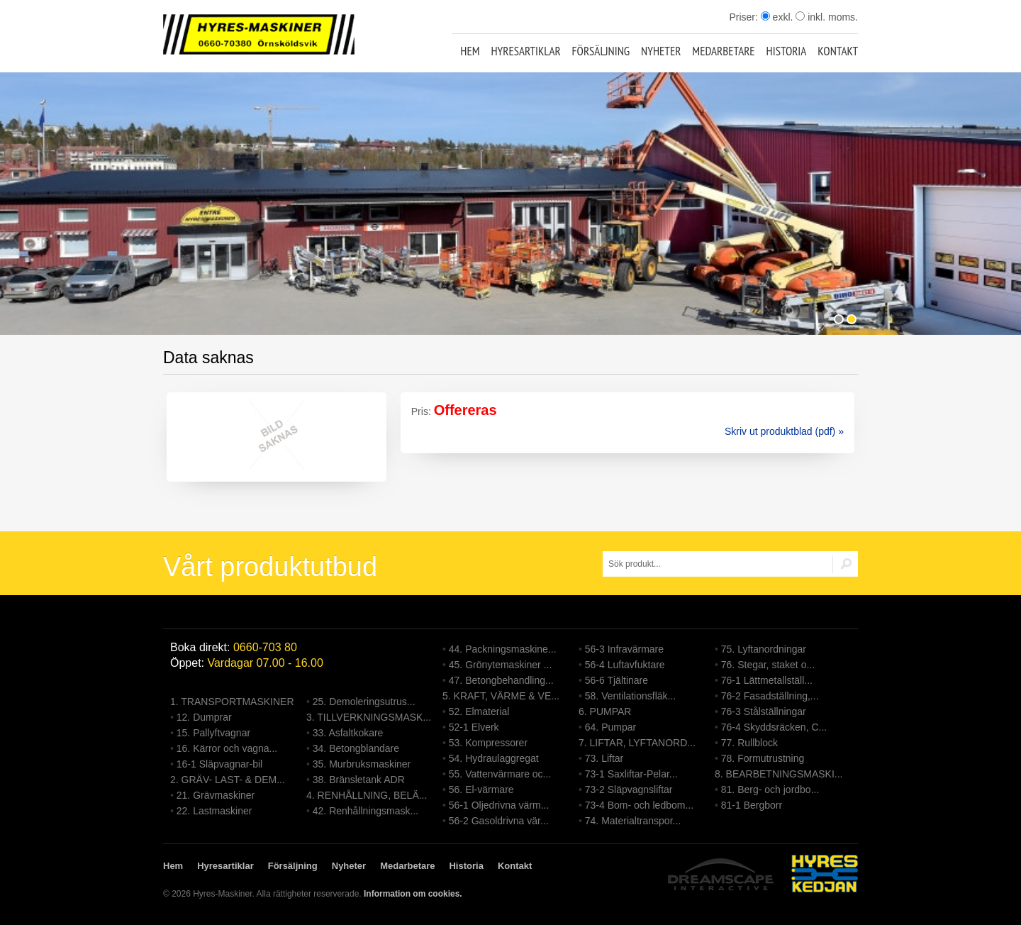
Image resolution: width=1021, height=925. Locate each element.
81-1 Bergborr (751, 805)
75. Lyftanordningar (763, 649)
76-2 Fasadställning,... (770, 696)
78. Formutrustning (763, 758)
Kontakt (838, 51)
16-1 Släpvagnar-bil (219, 764)
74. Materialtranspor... (633, 820)
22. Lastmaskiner (214, 810)
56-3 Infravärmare (624, 649)
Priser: (744, 17)
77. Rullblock (749, 742)
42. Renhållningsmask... (365, 810)
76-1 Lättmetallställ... (767, 680)
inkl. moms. (827, 17)
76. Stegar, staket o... (768, 664)
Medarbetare (723, 51)
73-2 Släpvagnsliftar (629, 789)
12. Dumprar (204, 717)
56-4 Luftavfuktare (625, 664)
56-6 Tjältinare (616, 680)
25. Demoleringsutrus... (364, 701)
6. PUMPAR (605, 711)
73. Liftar (604, 758)
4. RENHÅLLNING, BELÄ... (366, 795)
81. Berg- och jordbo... (770, 789)
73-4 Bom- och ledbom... (639, 805)
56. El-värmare (481, 789)
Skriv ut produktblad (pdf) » (784, 431)
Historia (786, 51)
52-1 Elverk (474, 727)
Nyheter (661, 51)
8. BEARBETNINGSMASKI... (779, 774)
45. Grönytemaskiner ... (500, 664)
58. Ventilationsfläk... (630, 696)
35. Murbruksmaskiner (362, 764)
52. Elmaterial (479, 711)
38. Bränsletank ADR (359, 779)
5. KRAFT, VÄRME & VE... (500, 696)
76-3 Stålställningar (763, 711)
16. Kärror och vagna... (227, 748)
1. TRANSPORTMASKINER (232, 701)
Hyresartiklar (525, 51)
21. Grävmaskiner (216, 795)
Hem (469, 51)
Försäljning (601, 51)
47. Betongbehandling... (501, 680)
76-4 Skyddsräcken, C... (774, 727)
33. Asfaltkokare (348, 732)
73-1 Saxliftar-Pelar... (631, 774)
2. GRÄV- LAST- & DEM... (227, 779)
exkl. (777, 17)
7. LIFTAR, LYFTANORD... (637, 742)
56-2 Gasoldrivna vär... (499, 820)
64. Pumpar (610, 727)
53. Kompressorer (488, 742)
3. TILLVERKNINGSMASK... (368, 717)
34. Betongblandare (356, 748)
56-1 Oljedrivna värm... (499, 805)
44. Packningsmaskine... (503, 649)
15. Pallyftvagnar (213, 732)
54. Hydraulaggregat (494, 758)
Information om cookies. (413, 894)
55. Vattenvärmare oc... (500, 774)
